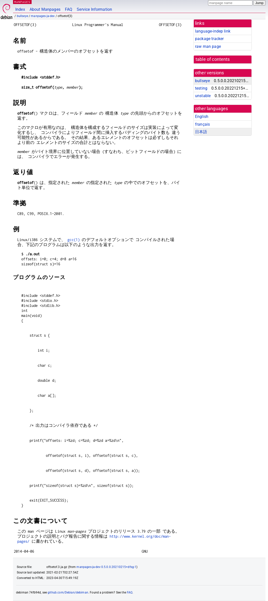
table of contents (213, 59)
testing (201, 88)
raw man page (208, 46)
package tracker (209, 38)
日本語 (201, 131)
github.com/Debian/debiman (68, 592)
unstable (203, 95)
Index (20, 9)
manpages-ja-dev (43, 16)
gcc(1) (73, 240)
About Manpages (45, 9)
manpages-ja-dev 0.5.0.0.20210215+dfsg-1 (106, 567)
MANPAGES (22, 2)
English (201, 116)
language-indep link (212, 31)
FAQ (68, 9)
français (202, 124)
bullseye (22, 16)
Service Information (94, 9)
